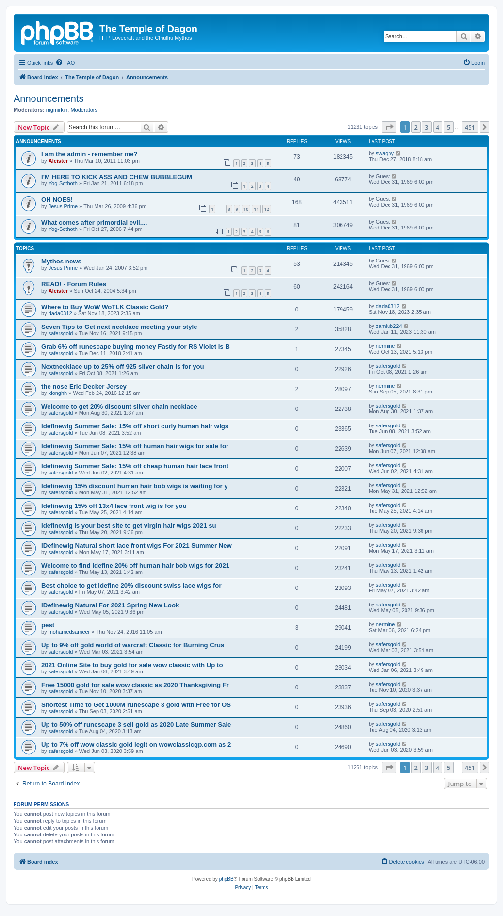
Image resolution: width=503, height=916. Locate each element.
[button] (389, 127)
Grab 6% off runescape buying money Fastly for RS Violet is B (135, 346)
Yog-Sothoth (63, 183)
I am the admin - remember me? (89, 154)
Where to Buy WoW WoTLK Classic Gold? (105, 307)
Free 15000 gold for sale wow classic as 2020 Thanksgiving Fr (135, 684)
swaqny (385, 153)
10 (245, 209)
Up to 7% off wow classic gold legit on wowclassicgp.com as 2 (136, 744)
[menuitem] (65, 62)
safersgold (61, 333)
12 (266, 209)
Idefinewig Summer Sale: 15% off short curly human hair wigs (134, 426)
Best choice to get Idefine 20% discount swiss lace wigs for (131, 585)
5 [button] (448, 127)
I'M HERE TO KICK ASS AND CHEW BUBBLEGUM (116, 176)
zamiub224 (389, 326)
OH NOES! (57, 199)
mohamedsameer (69, 632)
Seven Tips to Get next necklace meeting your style (119, 326)
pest (47, 625)
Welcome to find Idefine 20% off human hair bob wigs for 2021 (135, 565)
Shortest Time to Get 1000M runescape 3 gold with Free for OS (136, 704)
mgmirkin (57, 110)
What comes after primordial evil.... (94, 222)
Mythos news (61, 261)
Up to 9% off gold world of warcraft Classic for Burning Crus (132, 645)
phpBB (226, 879)
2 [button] (416, 127)
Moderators (83, 110)
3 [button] (426, 127)
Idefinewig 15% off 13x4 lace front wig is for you (114, 505)
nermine (385, 346)
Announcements (49, 98)
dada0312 (60, 313)
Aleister (58, 161)
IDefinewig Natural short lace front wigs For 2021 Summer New (136, 545)
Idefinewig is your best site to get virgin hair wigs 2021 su (128, 525)
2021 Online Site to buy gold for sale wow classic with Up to (132, 665)
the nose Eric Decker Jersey (84, 386)
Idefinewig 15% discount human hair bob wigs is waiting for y (134, 486)
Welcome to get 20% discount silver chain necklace (119, 406)
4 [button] (437, 127)
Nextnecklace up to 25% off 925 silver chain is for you (122, 366)
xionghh (58, 393)
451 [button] (470, 127)
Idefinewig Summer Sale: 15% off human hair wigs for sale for (134, 446)
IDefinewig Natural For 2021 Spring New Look (110, 605)
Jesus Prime (63, 206)
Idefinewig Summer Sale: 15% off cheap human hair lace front (134, 466)
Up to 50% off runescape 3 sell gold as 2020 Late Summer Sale (136, 724)
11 (256, 209)
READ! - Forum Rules (73, 284)
